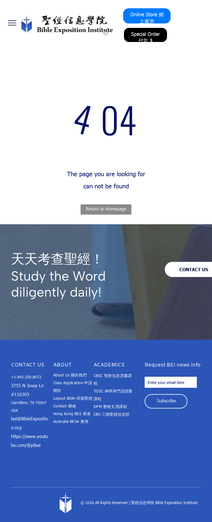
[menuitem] (73, 375)
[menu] (12, 23)
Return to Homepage (106, 209)
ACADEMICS (109, 365)
